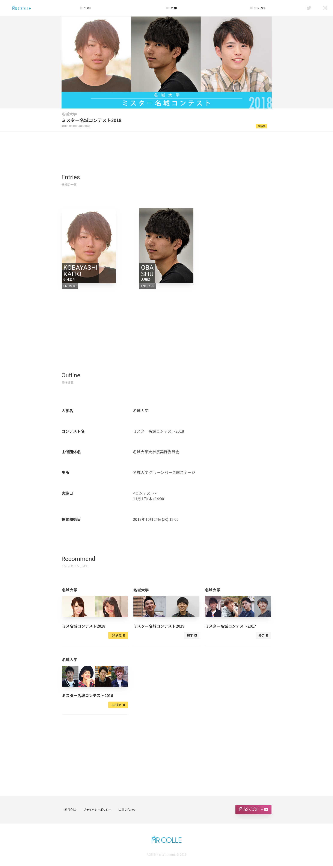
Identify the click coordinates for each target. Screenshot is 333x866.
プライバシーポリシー (97, 810)
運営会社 (70, 810)
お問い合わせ (127, 810)
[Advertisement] (167, 144)
